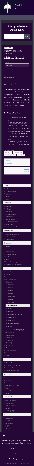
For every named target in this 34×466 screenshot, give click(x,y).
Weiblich (21, 155)
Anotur (18, 94)
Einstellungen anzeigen (17, 459)
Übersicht (8, 48)
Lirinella (11, 77)
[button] (17, 185)
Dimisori (8, 152)
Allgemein (9, 65)
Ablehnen (17, 454)
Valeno (20, 7)
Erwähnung (9, 69)
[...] (14, 36)
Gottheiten (18, 152)
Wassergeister (10, 155)
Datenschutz (18, 463)
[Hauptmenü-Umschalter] (30, 7)
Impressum (26, 463)
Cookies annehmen (17, 449)
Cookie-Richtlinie (9, 463)
